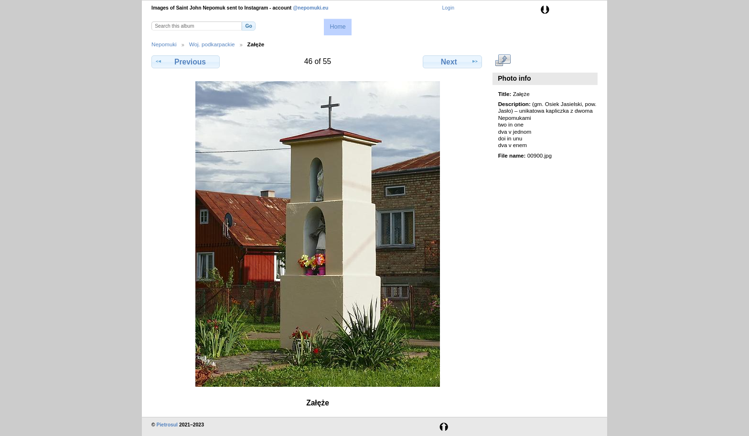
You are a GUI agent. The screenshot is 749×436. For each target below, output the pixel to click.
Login (448, 8)
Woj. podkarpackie (212, 44)
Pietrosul (167, 424)
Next (453, 61)
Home (337, 26)
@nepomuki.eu (310, 8)
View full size (503, 60)
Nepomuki (164, 44)
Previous (185, 61)
